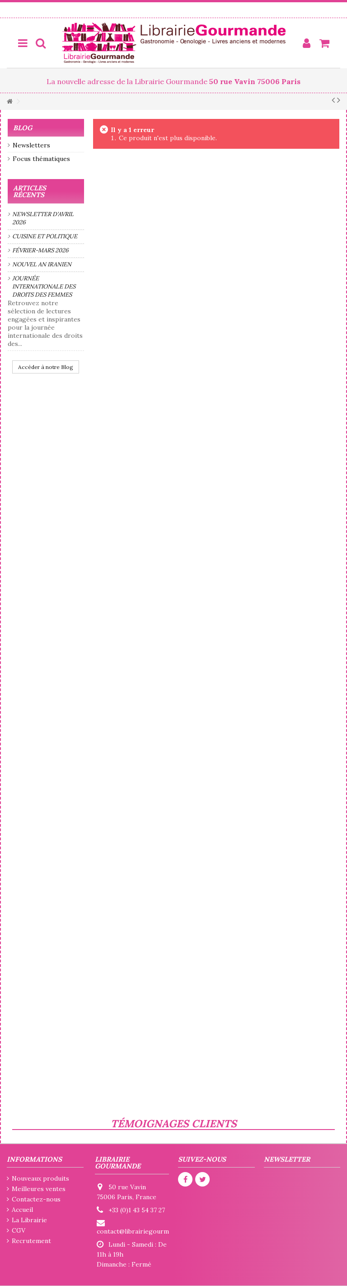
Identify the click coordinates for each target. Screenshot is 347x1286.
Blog (22, 127)
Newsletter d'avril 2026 (43, 218)
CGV (18, 1230)
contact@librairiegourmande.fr (143, 1231)
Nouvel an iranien (41, 264)
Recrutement (31, 1241)
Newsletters (31, 145)
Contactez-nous (36, 1199)
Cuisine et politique (44, 236)
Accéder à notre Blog (45, 367)
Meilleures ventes (39, 1189)
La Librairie (29, 1220)
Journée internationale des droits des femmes (43, 286)
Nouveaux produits (40, 1178)
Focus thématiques (41, 159)
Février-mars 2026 (40, 250)
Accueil (22, 1210)
